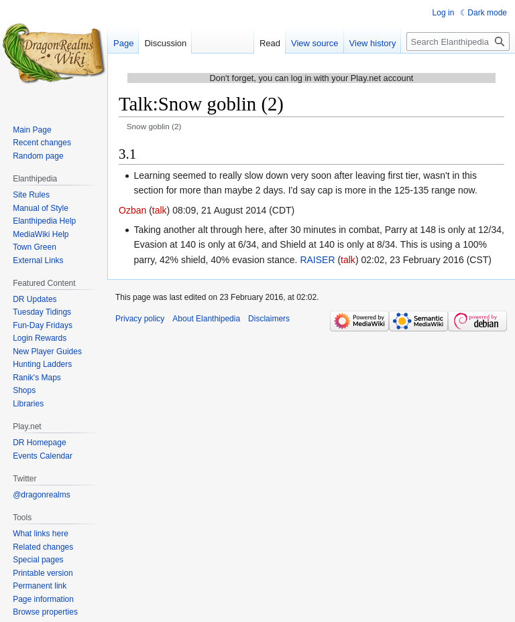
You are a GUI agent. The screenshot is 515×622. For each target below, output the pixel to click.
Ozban (132, 210)
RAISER (317, 259)
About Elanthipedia (206, 318)
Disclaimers (269, 318)
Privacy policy (139, 318)
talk (159, 210)
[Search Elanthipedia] (458, 41)
